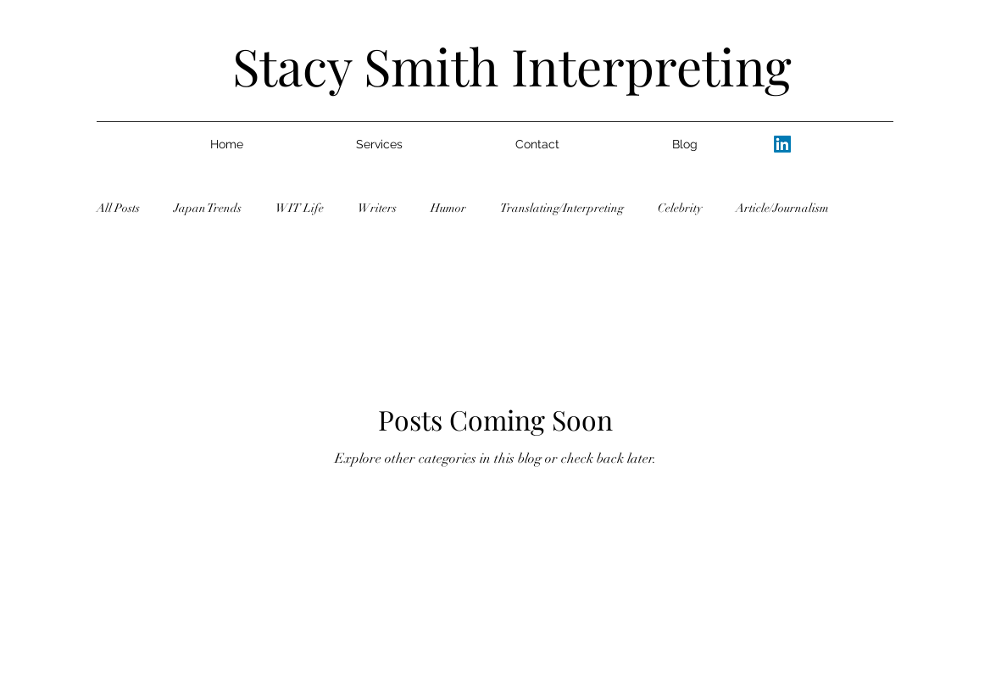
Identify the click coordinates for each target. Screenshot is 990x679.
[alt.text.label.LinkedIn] (782, 144)
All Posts (118, 208)
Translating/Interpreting (562, 208)
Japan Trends (208, 208)
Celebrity (680, 208)
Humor (448, 208)
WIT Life (299, 208)
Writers (377, 208)
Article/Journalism (782, 208)
